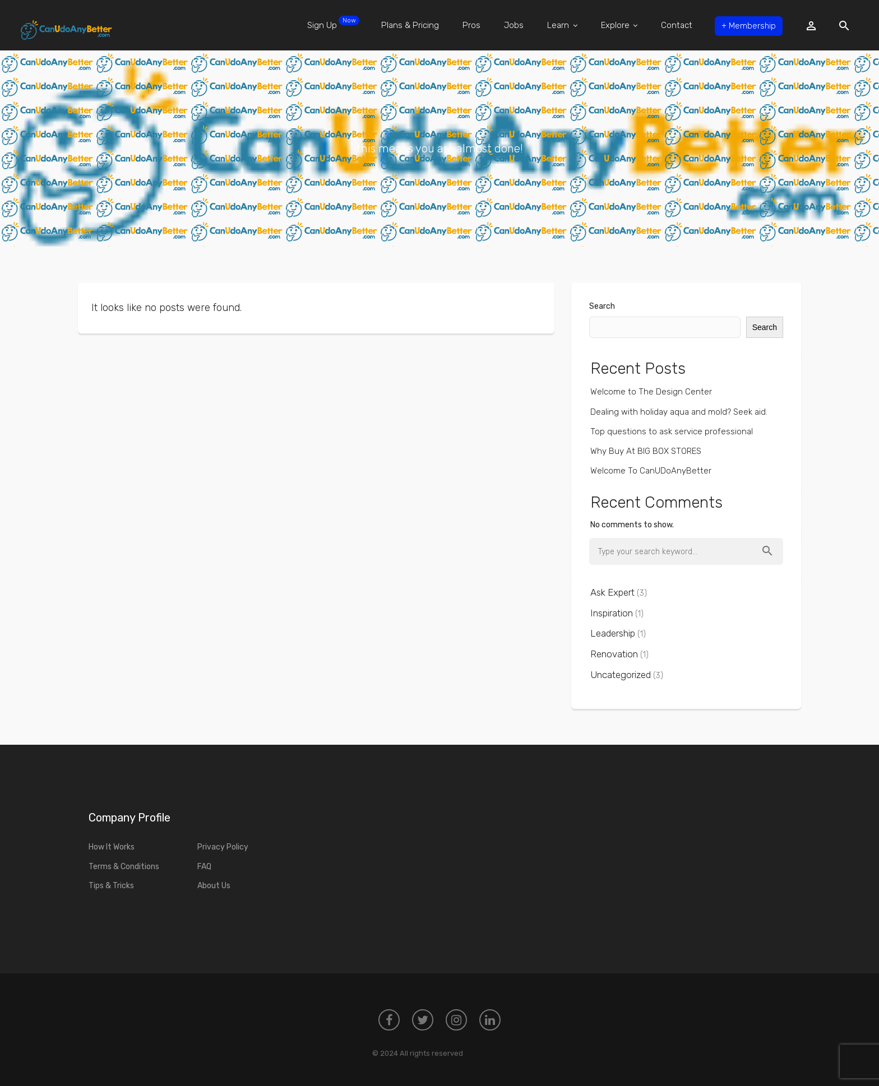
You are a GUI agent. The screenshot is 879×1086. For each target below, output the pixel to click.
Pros (469, 25)
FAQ (204, 866)
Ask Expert (612, 592)
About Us (213, 885)
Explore (617, 25)
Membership (747, 25)
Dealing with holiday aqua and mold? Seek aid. (678, 412)
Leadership (612, 633)
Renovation (614, 654)
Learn (560, 25)
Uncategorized (620, 674)
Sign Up (330, 23)
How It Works (112, 847)
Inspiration (611, 613)
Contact (674, 25)
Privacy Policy (222, 847)
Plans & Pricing (407, 25)
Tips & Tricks (111, 885)
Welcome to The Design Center (651, 392)
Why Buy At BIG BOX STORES (645, 451)
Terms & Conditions (124, 866)
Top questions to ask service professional (671, 431)
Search (602, 306)
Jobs (511, 25)
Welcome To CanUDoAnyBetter (650, 471)
